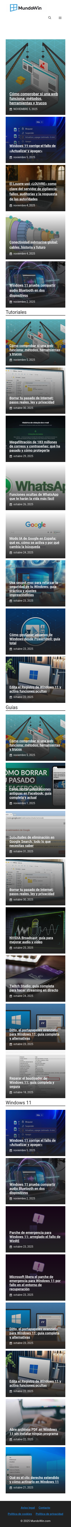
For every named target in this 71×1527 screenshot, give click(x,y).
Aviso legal (28, 1507)
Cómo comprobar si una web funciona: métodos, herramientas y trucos (33, 98)
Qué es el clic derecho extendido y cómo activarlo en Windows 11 (34, 1480)
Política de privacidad (49, 1514)
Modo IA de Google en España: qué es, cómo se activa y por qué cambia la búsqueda (34, 542)
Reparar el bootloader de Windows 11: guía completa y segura (31, 1082)
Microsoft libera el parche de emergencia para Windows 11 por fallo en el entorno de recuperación (35, 1283)
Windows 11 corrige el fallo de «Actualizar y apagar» (32, 1142)
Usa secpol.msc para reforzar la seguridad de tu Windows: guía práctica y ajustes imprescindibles (33, 589)
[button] (49, 17)
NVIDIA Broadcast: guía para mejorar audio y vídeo (31, 940)
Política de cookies (20, 1514)
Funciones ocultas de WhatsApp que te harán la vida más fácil (34, 496)
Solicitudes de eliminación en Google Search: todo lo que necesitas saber (31, 841)
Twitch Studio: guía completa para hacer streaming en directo (33, 988)
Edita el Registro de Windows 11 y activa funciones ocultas (35, 689)
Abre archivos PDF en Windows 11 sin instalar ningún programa (33, 1431)
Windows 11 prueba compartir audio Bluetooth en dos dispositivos (32, 290)
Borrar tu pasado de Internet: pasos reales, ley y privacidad (31, 400)
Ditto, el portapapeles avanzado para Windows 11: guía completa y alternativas (34, 1034)
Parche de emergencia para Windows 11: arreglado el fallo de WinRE (34, 1237)
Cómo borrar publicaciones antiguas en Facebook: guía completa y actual (30, 793)
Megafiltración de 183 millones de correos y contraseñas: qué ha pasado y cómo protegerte (34, 446)
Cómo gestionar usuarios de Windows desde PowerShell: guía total (34, 639)
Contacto (44, 1507)
